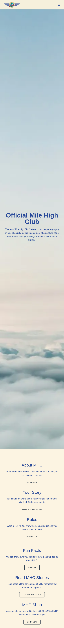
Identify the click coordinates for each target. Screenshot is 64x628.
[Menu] (59, 4)
